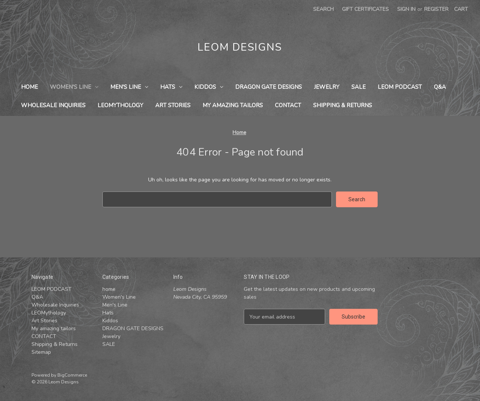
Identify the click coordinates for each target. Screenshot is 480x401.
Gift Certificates (365, 9)
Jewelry (326, 87)
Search (323, 9)
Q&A (440, 87)
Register (436, 9)
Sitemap (41, 352)
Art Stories (172, 105)
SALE (358, 87)
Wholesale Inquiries (53, 105)
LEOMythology (120, 105)
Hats (171, 87)
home (29, 87)
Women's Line (74, 87)
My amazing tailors (232, 105)
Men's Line (129, 87)
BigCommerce (72, 375)
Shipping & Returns (342, 105)
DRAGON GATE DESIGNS (268, 87)
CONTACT (288, 105)
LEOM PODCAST (400, 87)
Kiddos (208, 87)
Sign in (406, 9)
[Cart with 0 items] (461, 9)
